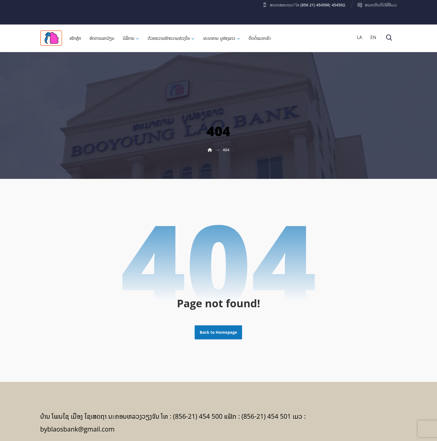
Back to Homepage (218, 332)
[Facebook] (51, 11)
